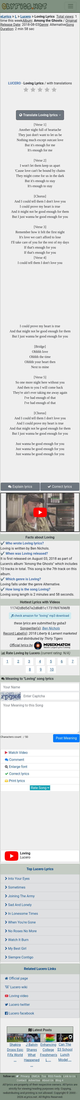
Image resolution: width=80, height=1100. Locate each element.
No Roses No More (21, 931)
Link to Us (69, 1076)
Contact (21, 1080)
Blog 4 (59, 1080)
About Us (48, 1080)
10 (52, 669)
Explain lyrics (20, 487)
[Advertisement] (40, 55)
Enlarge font (16, 767)
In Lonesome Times (21, 914)
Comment (14, 760)
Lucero (25, 16)
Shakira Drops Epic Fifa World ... (15, 1049)
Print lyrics (15, 781)
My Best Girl (15, 949)
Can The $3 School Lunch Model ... (65, 1048)
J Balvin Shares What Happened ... (31, 1051)
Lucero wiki (16, 987)
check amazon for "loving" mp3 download (40, 615)
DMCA (35, 1076)
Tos (44, 1076)
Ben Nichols (51, 628)
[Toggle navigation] (71, 6)
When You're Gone (20, 922)
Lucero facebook (19, 1013)
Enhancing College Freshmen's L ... (48, 1049)
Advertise (34, 1080)
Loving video (16, 996)
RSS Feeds (54, 1076)
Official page (16, 978)
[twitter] (17, 1076)
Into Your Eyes (17, 879)
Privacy (25, 1076)
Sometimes (15, 887)
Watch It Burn (17, 940)
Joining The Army (20, 896)
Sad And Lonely (18, 905)
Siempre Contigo (19, 957)
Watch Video (16, 753)
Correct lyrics (60, 487)
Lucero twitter (17, 1005)
